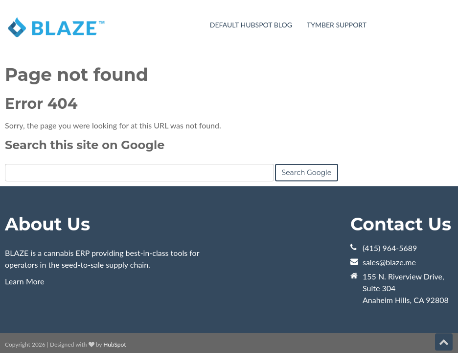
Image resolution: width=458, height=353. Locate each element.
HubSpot (114, 288)
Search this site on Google (84, 88)
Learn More (25, 224)
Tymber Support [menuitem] (336, 25)
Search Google (307, 116)
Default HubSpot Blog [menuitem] (251, 25)
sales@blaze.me (389, 205)
